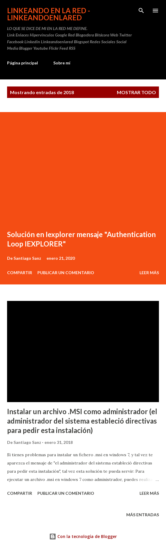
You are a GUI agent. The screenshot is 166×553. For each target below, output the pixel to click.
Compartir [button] (19, 272)
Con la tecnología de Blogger (83, 536)
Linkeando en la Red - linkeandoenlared (48, 14)
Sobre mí (61, 62)
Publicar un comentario (65, 272)
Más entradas (142, 514)
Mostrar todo (136, 92)
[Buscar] (141, 10)
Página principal (22, 62)
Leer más (149, 272)
